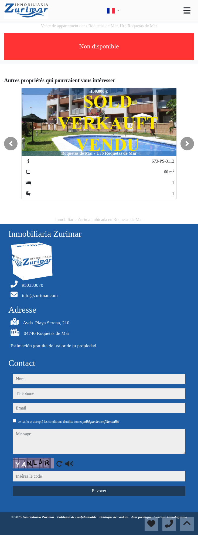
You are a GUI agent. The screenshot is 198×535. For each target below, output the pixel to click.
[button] (11, 143)
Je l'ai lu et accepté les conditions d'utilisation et (68, 422)
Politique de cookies (114, 517)
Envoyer (99, 490)
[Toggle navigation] (187, 10)
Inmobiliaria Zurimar (38, 517)
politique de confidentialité (101, 422)
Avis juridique (141, 517)
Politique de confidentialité (77, 517)
